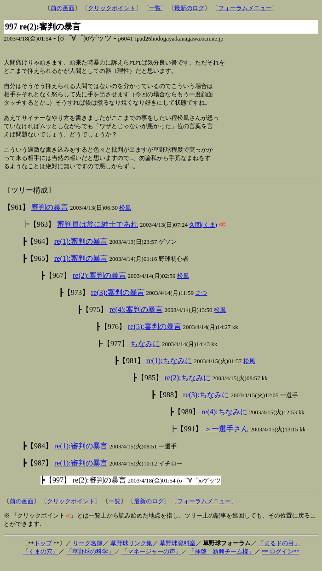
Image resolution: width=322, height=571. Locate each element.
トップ (43, 552)
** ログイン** (280, 560)
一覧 (155, 8)
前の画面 (63, 8)
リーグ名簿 (88, 552)
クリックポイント (112, 8)
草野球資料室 (178, 552)
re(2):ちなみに (188, 387)
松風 (125, 216)
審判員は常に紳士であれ (97, 233)
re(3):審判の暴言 (117, 302)
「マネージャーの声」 (151, 560)
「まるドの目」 (279, 552)
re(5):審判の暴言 (154, 336)
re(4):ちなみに (224, 421)
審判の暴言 (49, 216)
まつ (201, 302)
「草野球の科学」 (90, 560)
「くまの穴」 (40, 560)
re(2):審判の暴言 (99, 284)
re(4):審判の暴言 (136, 319)
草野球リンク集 (131, 552)
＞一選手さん (226, 438)
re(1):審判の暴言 (81, 250)
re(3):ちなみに (206, 404)
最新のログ (189, 8)
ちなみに (145, 353)
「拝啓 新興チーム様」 (221, 560)
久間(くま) (203, 233)
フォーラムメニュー (245, 8)
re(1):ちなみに (169, 370)
